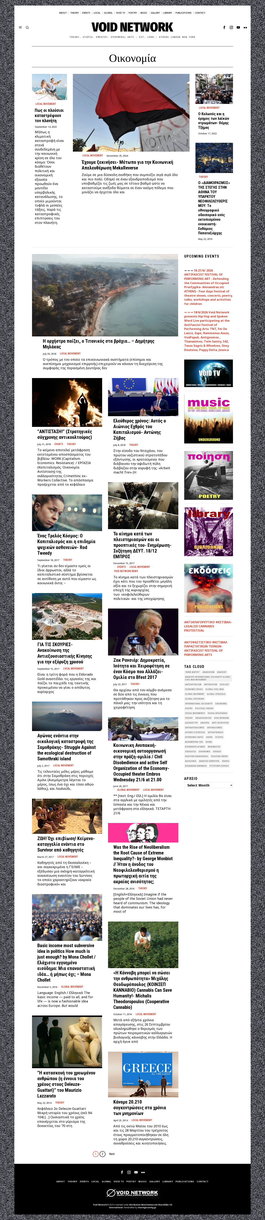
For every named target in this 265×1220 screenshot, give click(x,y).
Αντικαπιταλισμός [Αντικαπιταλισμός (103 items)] (194, 728)
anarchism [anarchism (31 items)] (208, 672)
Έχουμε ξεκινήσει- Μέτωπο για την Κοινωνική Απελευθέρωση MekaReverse (127, 165)
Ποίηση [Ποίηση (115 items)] (217, 752)
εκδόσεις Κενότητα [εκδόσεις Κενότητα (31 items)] (209, 761)
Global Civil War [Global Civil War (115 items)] (215, 689)
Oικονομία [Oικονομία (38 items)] (221, 704)
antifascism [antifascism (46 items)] (210, 685)
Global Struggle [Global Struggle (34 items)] (216, 694)
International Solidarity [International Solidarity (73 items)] (199, 704)
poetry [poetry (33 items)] (188, 708)
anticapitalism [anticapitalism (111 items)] (193, 685)
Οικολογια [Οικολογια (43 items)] (190, 752)
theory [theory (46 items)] (189, 718)
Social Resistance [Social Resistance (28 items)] (217, 713)
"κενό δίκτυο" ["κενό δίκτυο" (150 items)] (192, 672)
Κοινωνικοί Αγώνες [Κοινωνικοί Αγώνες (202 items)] (195, 747)
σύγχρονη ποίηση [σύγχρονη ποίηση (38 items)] (219, 766)
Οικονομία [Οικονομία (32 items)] (204, 752)
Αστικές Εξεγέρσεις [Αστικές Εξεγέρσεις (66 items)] (195, 732)
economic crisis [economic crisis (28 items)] (194, 689)
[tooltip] (224, 27)
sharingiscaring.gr (147, 1207)
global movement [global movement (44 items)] (194, 694)
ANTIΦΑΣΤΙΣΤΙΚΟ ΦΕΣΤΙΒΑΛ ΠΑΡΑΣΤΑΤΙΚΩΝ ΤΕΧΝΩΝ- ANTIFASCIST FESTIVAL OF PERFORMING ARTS (205, 648)
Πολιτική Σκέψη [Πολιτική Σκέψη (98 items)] (219, 756)
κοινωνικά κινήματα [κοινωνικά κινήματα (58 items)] (196, 766)
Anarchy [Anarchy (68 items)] (221, 672)
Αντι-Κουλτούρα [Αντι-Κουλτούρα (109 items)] (220, 723)
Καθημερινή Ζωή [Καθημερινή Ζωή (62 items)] (194, 742)
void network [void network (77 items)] (221, 718)
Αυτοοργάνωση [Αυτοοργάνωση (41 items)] (215, 732)
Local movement (92, 155)
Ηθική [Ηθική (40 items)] (209, 737)
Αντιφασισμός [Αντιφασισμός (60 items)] (214, 728)
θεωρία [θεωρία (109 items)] (225, 761)
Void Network (100, 1204)
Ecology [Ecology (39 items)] (224, 685)
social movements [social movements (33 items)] (195, 713)
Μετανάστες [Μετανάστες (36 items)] (214, 747)
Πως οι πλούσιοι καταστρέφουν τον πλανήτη (49, 115)
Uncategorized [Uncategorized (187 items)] (203, 718)
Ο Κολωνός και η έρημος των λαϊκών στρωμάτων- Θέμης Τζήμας (213, 121)
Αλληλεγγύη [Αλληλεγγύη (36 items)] (191, 723)
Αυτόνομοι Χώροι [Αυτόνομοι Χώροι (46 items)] (194, 737)
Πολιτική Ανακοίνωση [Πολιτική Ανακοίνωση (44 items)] (196, 756)
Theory (203, 176)
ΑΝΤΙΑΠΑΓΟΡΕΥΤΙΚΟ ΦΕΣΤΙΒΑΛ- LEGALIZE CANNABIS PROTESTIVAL (208, 626)
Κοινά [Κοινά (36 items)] (209, 742)
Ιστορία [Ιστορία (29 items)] (219, 737)
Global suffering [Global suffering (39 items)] (194, 699)
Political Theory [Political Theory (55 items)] (204, 708)
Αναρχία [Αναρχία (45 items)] (205, 723)
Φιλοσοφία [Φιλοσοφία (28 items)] (190, 761)
